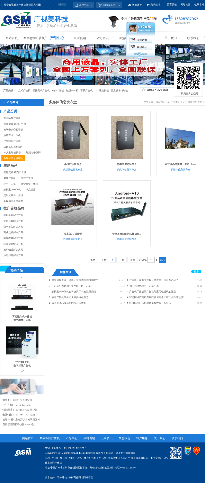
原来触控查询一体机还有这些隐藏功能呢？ (75, 280)
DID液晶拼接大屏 (13, 146)
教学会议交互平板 (13, 129)
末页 (132, 260)
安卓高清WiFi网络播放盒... (126, 233)
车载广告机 (86, 90)
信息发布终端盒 (119, 90)
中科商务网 (75, 477)
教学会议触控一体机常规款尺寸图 (22, 4)
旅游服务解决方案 (13, 255)
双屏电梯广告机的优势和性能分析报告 (150, 303)
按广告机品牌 (13, 208)
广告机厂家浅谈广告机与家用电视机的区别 (152, 291)
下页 (121, 260)
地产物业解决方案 (13, 249)
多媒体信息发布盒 (13, 158)
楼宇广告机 (9, 183)
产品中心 (57, 38)
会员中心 (84, 5)
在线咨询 (142, 39)
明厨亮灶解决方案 (13, 215)
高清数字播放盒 (72, 164)
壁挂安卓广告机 (41, 90)
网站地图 (185, 4)
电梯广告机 (9, 178)
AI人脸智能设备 (12, 152)
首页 (92, 260)
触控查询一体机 (12, 135)
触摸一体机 (72, 90)
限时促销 (80, 38)
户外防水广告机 (12, 141)
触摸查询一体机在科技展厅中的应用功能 (74, 291)
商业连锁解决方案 (13, 232)
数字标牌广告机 (34, 38)
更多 (196, 271)
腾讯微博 (155, 4)
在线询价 (142, 47)
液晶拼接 (31, 189)
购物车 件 (109, 5)
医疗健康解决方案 (13, 243)
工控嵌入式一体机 (22, 316)
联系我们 (193, 38)
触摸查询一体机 (12, 189)
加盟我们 (125, 38)
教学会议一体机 (29, 183)
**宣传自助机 (22, 362)
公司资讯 (102, 38)
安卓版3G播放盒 (73, 233)
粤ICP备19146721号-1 (75, 448)
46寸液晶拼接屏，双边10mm (180, 164)
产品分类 (10, 111)
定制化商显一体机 (13, 195)
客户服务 (142, 438)
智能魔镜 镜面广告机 (14, 123)
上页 (103, 260)
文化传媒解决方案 (13, 220)
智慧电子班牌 (33, 152)
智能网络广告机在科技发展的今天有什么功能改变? (156, 297)
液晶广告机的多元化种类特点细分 (70, 297)
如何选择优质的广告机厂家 (144, 285)
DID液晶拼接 (102, 90)
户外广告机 (58, 90)
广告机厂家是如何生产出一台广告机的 (72, 285)
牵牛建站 (62, 477)
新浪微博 (137, 4)
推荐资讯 (65, 272)
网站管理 (88, 477)
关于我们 (170, 38)
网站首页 (12, 38)
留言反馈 (172, 4)
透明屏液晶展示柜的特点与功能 (69, 303)
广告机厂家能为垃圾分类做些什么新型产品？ (153, 280)
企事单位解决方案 (13, 226)
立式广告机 (24, 90)
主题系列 (10, 165)
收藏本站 (199, 4)
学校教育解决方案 (13, 238)
